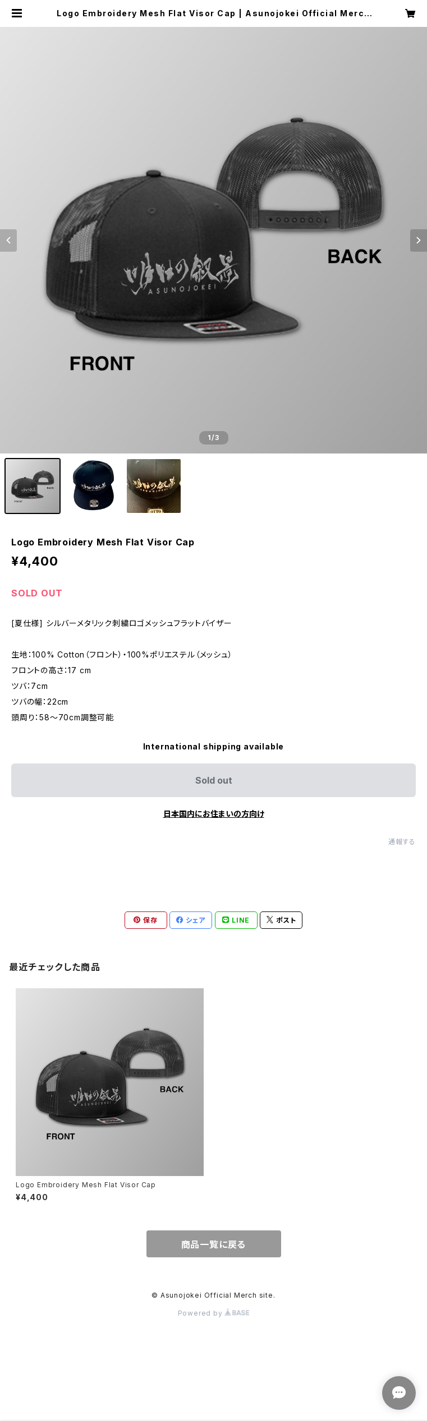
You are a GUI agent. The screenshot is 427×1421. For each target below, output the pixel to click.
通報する (402, 841)
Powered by (214, 1313)
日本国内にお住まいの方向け (213, 813)
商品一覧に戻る (213, 1244)
